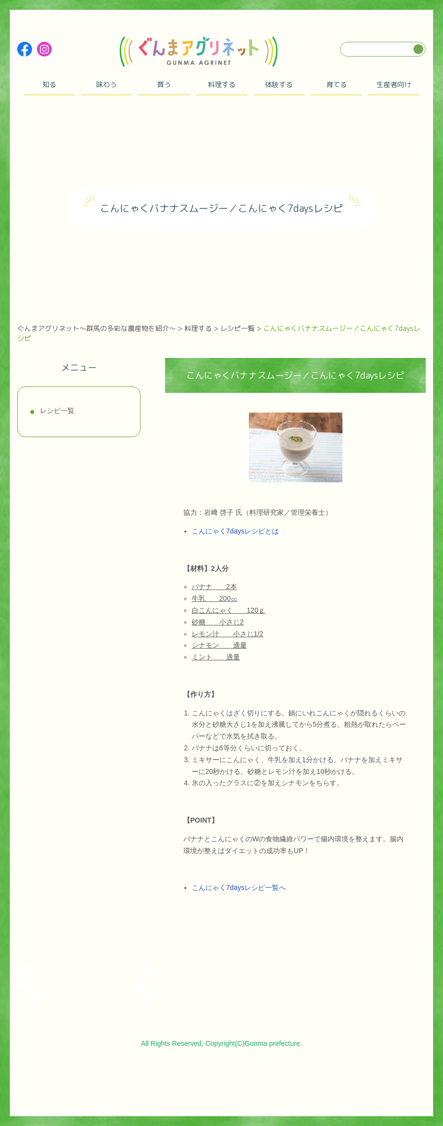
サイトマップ (215, 1003)
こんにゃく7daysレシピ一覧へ (239, 887)
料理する (222, 84)
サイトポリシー (346, 1003)
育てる (336, 84)
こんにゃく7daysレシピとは (235, 531)
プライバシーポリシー (279, 1003)
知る (49, 84)
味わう (106, 84)
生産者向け (393, 84)
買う (164, 84)
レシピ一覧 (57, 411)
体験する (279, 84)
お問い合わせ (400, 1003)
